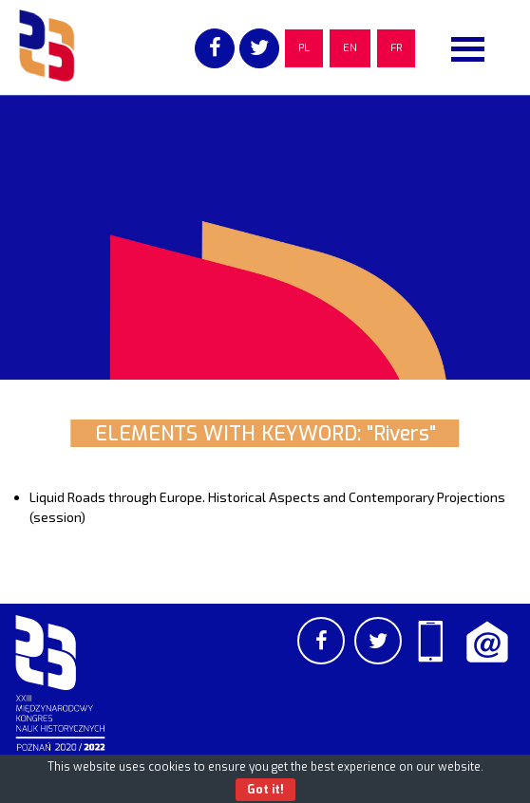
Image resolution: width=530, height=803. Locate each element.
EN (350, 48)
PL (304, 48)
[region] (265, 237)
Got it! (265, 789)
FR (396, 48)
